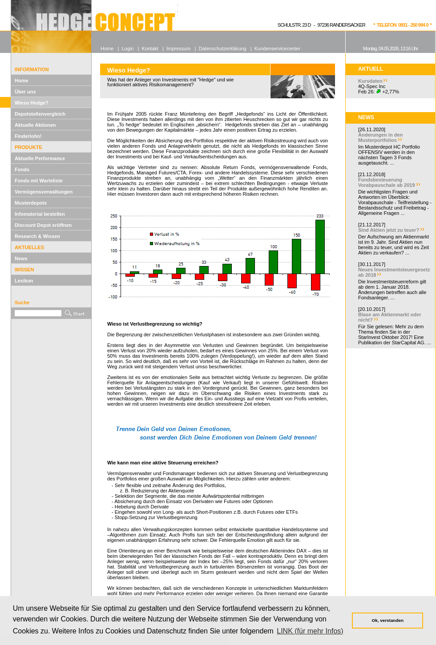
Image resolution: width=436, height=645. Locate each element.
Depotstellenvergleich (40, 114)
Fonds (22, 169)
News (21, 258)
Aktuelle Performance (40, 158)
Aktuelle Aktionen (35, 125)
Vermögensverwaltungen (44, 191)
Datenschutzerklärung (222, 48)
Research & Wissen (37, 236)
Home (21, 80)
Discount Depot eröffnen (43, 225)
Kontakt (150, 48)
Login (127, 48)
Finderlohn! (28, 136)
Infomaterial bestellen (40, 214)
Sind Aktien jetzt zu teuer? (388, 230)
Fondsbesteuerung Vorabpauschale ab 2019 (386, 182)
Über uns (25, 91)
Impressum (178, 48)
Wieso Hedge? (31, 102)
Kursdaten (370, 81)
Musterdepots (31, 203)
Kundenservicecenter (277, 48)
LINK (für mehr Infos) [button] (310, 631)
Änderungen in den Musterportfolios (380, 137)
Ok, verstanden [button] (388, 620)
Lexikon (24, 280)
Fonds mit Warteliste (39, 180)
